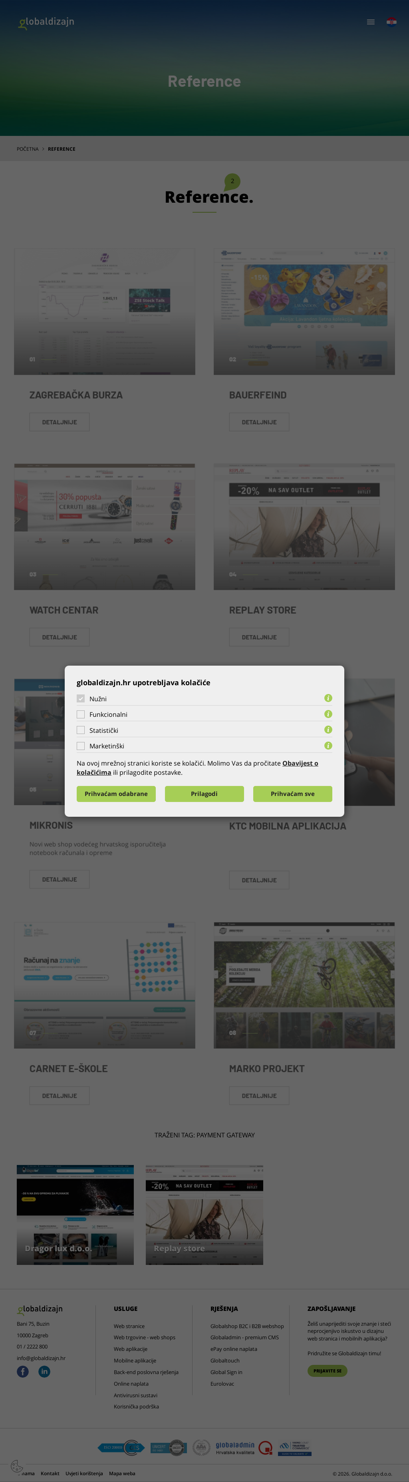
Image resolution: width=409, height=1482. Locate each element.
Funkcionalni (108, 714)
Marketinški (106, 746)
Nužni (98, 698)
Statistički (103, 730)
